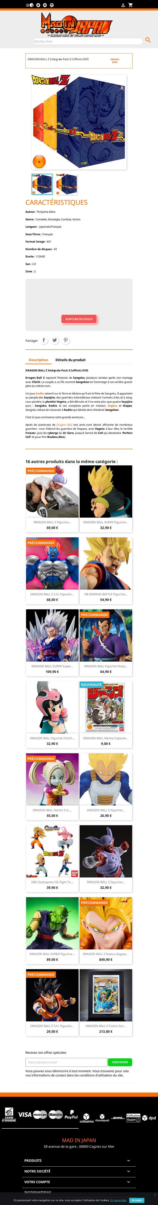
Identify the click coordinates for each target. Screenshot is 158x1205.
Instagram (51, 7)
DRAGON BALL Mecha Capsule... (105, 738)
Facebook (31, 7)
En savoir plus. (118, 1200)
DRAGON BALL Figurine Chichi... (52, 738)
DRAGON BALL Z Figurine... (52, 522)
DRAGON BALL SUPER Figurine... (105, 522)
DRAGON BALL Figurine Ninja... (106, 666)
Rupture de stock (79, 319)
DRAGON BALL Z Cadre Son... (106, 1026)
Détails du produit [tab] (70, 360)
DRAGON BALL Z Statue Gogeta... (106, 954)
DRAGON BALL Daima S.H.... (52, 810)
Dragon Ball (64, 425)
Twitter (38, 7)
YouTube (44, 7)
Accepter (137, 1200)
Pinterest (65, 340)
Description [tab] (38, 360)
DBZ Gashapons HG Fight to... (52, 882)
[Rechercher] (88, 41)
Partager (44, 340)
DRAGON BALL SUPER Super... (52, 666)
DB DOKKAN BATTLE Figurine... (106, 594)
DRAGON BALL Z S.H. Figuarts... (52, 594)
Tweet (54, 340)
